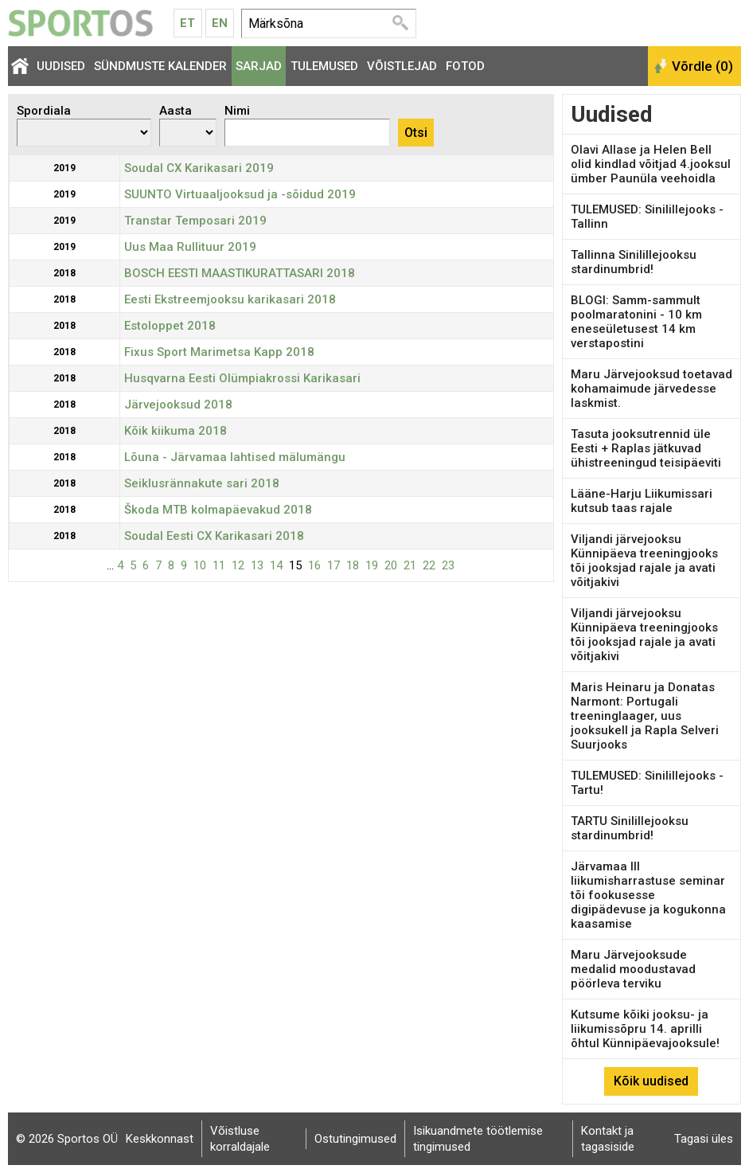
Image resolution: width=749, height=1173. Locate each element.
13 (257, 565)
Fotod (465, 66)
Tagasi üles (703, 1139)
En (220, 23)
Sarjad (259, 66)
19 (371, 565)
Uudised (61, 66)
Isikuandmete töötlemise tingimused (478, 1139)
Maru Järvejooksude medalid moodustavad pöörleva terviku (633, 969)
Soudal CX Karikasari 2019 (199, 168)
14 (276, 565)
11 (219, 565)
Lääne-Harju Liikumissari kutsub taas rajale (641, 501)
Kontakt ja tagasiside (607, 1139)
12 (238, 565)
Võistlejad (402, 66)
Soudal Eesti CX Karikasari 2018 (214, 536)
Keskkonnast (159, 1139)
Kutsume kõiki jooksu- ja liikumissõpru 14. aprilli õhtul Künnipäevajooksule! (645, 1028)
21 (410, 565)
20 (390, 565)
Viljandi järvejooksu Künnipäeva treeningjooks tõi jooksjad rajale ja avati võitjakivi (644, 560)
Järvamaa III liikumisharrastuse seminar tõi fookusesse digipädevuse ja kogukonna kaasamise (648, 895)
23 (448, 565)
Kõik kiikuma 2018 (175, 431)
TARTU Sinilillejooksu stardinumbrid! (630, 828)
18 (352, 565)
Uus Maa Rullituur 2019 (190, 247)
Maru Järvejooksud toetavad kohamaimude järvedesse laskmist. (651, 388)
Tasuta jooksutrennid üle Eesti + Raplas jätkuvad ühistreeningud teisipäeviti (646, 448)
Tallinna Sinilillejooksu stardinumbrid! (633, 262)
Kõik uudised (651, 1081)
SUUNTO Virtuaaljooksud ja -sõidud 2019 (240, 194)
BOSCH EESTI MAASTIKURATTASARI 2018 (239, 273)
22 (429, 565)
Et (187, 23)
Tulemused (324, 66)
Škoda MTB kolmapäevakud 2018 (218, 509)
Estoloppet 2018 (170, 326)
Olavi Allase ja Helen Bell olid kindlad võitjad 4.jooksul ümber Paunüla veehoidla (651, 164)
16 (314, 565)
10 (199, 565)
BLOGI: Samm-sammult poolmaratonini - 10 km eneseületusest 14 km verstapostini (636, 321)
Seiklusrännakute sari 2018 (201, 483)
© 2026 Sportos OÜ (67, 1139)
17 (333, 565)
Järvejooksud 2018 (178, 404)
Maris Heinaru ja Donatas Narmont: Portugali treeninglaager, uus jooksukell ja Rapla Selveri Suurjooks (645, 716)
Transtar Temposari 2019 (195, 220)
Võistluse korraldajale (240, 1139)
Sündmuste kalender (160, 66)
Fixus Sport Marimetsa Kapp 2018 (219, 352)
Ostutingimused (355, 1139)
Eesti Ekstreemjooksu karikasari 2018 (230, 299)
